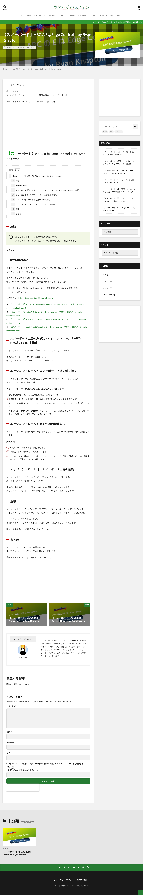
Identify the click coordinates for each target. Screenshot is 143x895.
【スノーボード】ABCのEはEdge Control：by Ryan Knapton (42, 69)
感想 (15, 209)
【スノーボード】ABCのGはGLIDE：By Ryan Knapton (119, 208)
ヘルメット (82, 15)
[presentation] (22, 787)
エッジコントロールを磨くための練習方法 (30, 199)
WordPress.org (109, 294)
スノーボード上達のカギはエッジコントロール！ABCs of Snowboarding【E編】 (45, 190)
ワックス (93, 15)
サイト (9, 753)
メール (10, 742)
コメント (11, 706)
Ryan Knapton (19, 185)
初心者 (52, 15)
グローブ (61, 15)
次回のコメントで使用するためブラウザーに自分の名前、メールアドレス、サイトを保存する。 (46, 764)
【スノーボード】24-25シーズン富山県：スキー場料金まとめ (119, 181)
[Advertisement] (48, 123)
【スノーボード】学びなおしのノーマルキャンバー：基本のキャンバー (119, 199)
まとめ (16, 213)
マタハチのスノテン (79, 886)
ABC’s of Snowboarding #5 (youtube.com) (35, 298)
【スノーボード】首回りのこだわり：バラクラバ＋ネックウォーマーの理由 (119, 162)
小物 (111, 15)
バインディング (40, 15)
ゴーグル (71, 15)
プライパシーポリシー (64, 880)
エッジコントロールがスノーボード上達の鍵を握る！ (35, 195)
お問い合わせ (83, 880)
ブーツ (28, 15)
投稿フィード (108, 281)
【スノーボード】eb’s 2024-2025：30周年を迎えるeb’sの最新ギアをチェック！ (119, 190)
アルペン (103, 15)
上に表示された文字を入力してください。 (23, 770)
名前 (9, 732)
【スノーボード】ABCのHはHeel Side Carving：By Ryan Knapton (118, 171)
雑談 (118, 15)
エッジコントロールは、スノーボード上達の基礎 (33, 204)
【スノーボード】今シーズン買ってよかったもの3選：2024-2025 (119, 153)
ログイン (106, 275)
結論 (15, 180)
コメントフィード (110, 288)
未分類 (31, 47)
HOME (7, 69)
